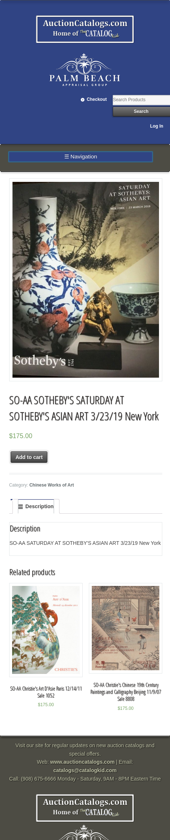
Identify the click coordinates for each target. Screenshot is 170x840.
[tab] (35, 506)
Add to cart (29, 457)
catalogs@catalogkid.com (84, 770)
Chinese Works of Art (51, 485)
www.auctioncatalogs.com (82, 762)
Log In (156, 126)
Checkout (97, 99)
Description (39, 506)
